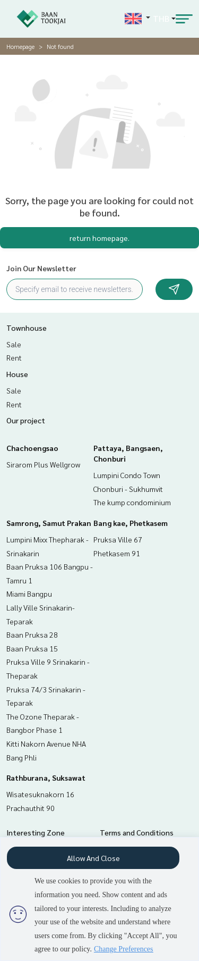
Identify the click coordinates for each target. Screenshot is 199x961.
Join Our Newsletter (41, 268)
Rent (14, 357)
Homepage (20, 46)
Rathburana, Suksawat (45, 777)
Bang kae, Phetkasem (130, 523)
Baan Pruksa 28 (32, 634)
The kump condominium (132, 502)
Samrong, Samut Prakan (48, 523)
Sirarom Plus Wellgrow (43, 464)
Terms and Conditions (137, 832)
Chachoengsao (32, 448)
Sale (13, 344)
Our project (25, 420)
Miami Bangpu (29, 593)
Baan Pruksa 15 (32, 648)
